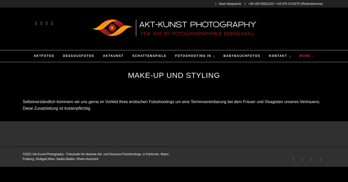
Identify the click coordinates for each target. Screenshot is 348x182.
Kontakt (278, 56)
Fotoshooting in (193, 56)
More (305, 56)
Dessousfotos (78, 56)
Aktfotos (44, 56)
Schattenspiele (149, 56)
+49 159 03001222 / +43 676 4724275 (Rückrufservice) (284, 4)
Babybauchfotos (241, 56)
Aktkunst (113, 56)
